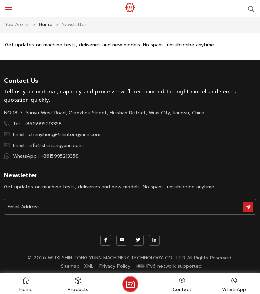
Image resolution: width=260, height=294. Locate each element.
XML (88, 266)
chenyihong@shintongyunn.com (64, 134)
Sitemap (70, 266)
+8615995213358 (43, 123)
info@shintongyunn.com (56, 145)
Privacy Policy (114, 266)
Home (45, 24)
